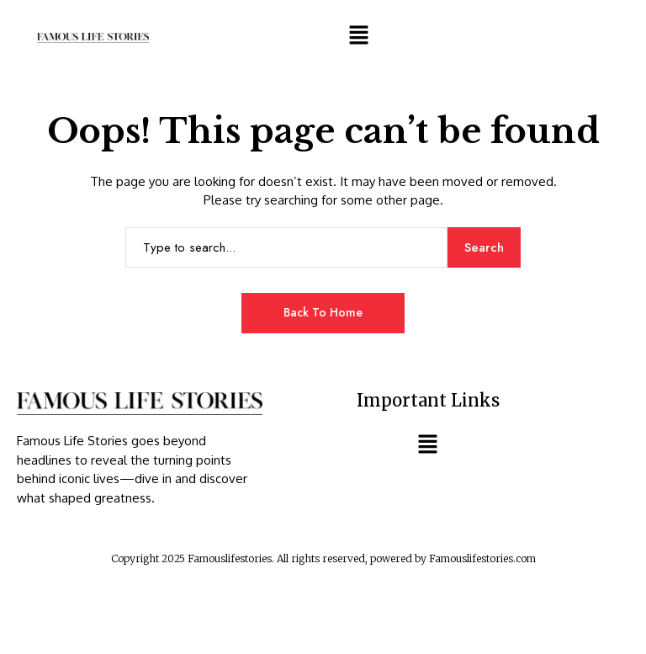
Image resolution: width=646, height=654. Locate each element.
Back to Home (323, 312)
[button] (358, 34)
